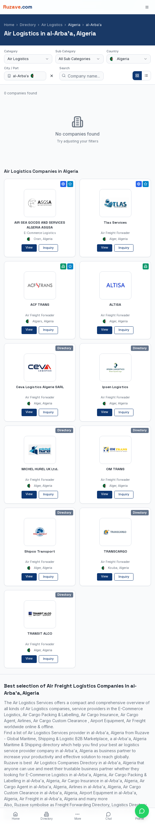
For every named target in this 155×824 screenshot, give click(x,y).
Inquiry (48, 248)
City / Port (11, 68)
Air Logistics (52, 25)
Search (64, 68)
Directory (28, 25)
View (29, 247)
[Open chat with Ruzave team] (142, 811)
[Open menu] (147, 7)
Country (112, 51)
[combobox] (28, 58)
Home (9, 25)
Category (11, 51)
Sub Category (65, 51)
